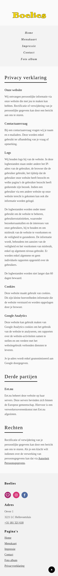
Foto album (29, 59)
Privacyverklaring (14, 565)
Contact (28, 52)
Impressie (29, 46)
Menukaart (29, 39)
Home (29, 32)
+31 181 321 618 (14, 522)
